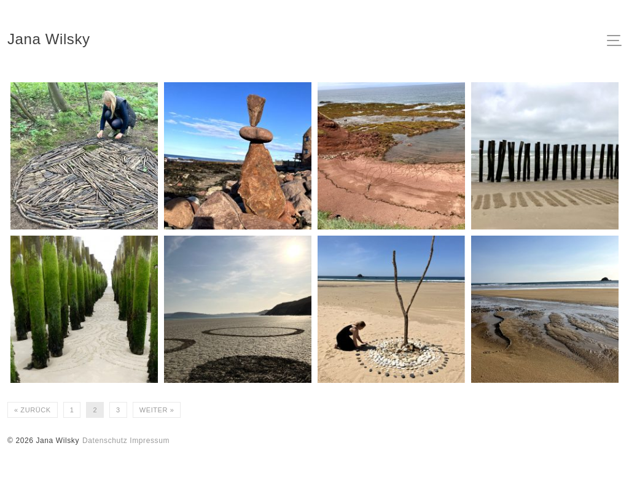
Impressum (150, 440)
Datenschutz (104, 440)
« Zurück (32, 410)
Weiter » (156, 410)
